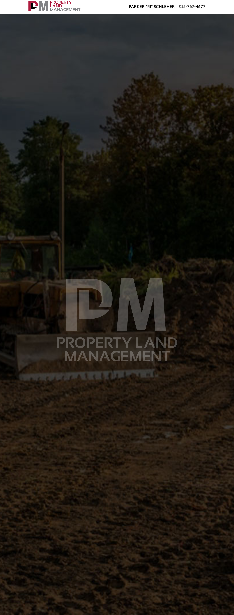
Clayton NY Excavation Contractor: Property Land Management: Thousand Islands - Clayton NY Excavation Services (54, 5)
